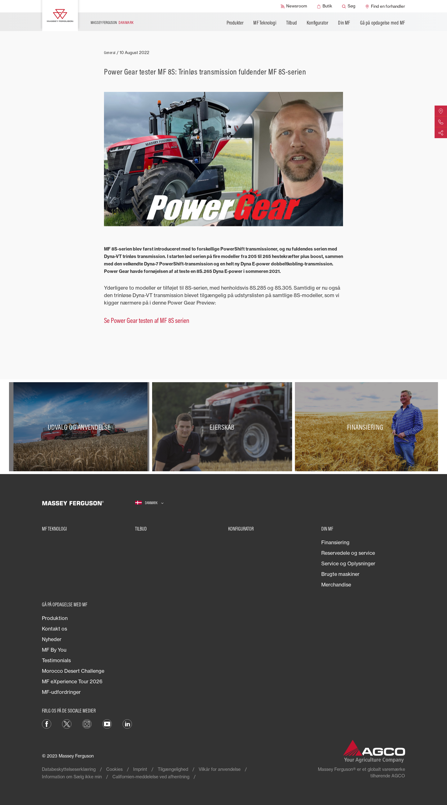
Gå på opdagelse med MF (382, 23)
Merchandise (336, 584)
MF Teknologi (264, 23)
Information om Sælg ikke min (72, 776)
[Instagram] (87, 724)
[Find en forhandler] (385, 6)
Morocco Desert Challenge (73, 671)
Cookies (114, 769)
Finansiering (335, 542)
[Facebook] (46, 724)
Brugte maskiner (340, 574)
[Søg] (348, 6)
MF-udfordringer (61, 692)
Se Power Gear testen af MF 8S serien (146, 320)
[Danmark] (149, 503)
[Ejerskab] (223, 427)
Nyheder (51, 639)
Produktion (55, 618)
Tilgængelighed (173, 769)
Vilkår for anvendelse (220, 769)
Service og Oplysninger (348, 563)
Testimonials (56, 660)
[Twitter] (66, 724)
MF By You (54, 650)
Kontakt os (54, 629)
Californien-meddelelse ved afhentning (150, 776)
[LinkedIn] (127, 724)
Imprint (140, 769)
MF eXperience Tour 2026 (72, 681)
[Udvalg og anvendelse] (80, 427)
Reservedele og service (348, 553)
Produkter (235, 23)
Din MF (344, 23)
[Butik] (324, 6)
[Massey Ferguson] (60, 15)
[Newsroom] (294, 6)
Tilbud (291, 23)
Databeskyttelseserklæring (69, 769)
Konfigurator (317, 23)
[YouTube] (107, 724)
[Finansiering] (366, 427)
